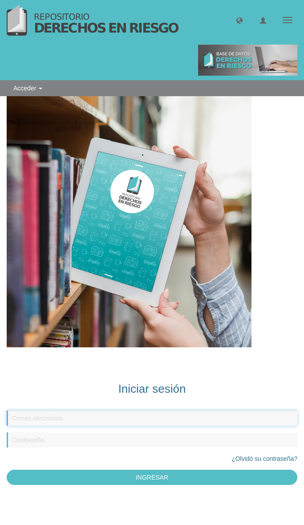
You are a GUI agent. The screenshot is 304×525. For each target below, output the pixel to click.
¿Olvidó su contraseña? (264, 458)
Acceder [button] (27, 88)
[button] (239, 20)
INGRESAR (152, 477)
